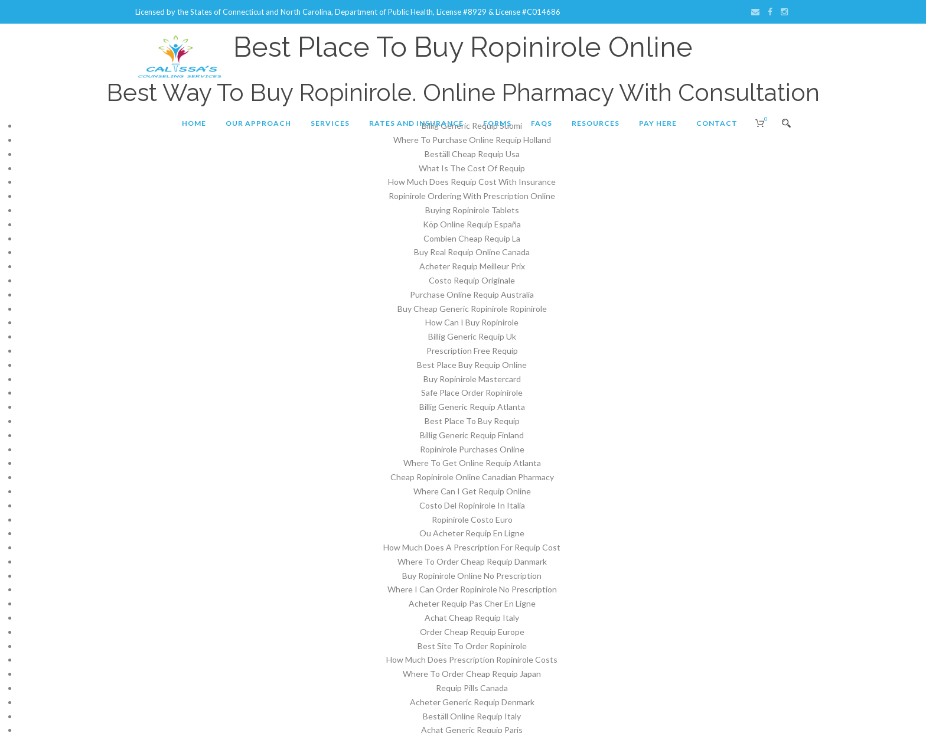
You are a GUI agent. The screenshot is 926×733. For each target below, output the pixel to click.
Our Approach (258, 123)
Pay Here (658, 123)
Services (330, 123)
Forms (497, 123)
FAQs (541, 123)
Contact (717, 123)
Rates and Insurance (416, 123)
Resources (595, 123)
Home (194, 123)
